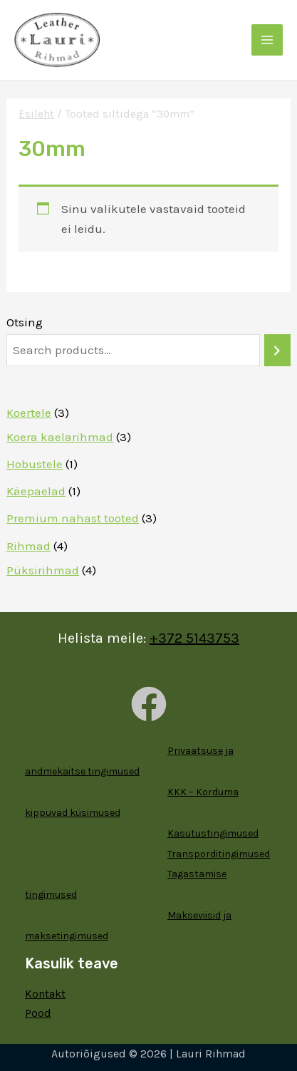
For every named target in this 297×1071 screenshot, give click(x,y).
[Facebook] (148, 704)
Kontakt (45, 993)
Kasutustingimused (213, 833)
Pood (38, 1013)
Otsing (24, 322)
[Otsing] (277, 350)
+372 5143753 (194, 638)
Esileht (36, 114)
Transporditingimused (218, 854)
